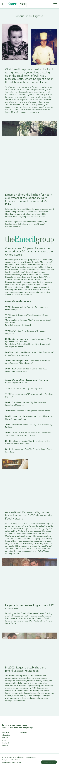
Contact (5, 746)
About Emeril (6, 735)
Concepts (5, 732)
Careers (5, 738)
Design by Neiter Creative (11, 760)
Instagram (23, 732)
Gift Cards (5, 743)
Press (4, 740)
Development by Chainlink (11, 762)
